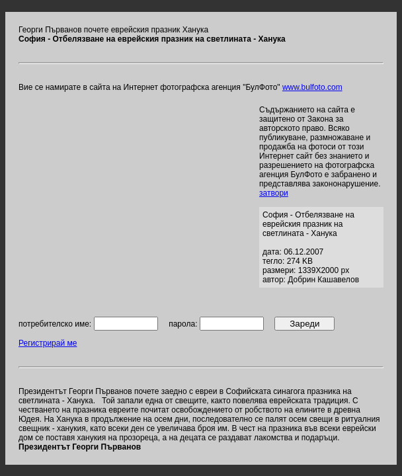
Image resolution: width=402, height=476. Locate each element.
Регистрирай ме (48, 343)
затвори (273, 193)
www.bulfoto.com (312, 87)
